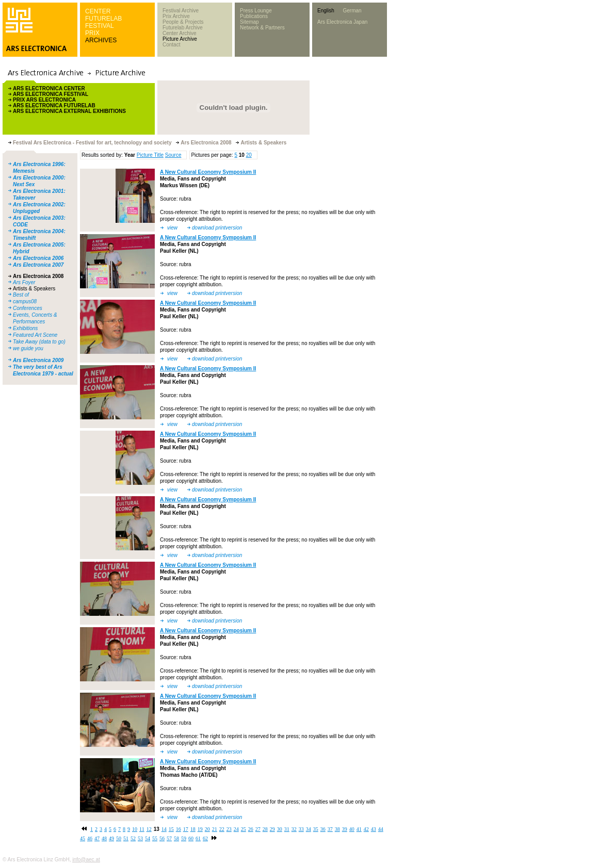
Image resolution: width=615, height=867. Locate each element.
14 (164, 829)
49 (111, 838)
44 (380, 829)
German (352, 10)
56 (162, 838)
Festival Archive (181, 10)
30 (279, 829)
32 (294, 829)
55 (154, 838)
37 (330, 829)
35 (315, 829)
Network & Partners (262, 27)
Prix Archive (176, 16)
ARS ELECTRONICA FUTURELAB (54, 105)
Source (173, 155)
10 (134, 829)
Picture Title (150, 155)
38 (337, 829)
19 (200, 829)
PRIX (92, 33)
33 (301, 829)
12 (149, 829)
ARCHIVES (101, 40)
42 (366, 829)
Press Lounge (256, 10)
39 (344, 829)
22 (221, 829)
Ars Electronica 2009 (38, 360)
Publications (254, 16)
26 (250, 829)
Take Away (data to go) (39, 342)
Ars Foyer (24, 282)
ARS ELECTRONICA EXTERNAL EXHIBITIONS (69, 111)
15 (171, 829)
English (325, 10)
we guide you (28, 348)
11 (141, 829)
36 (323, 829)
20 (249, 155)
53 (140, 838)
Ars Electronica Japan (342, 22)
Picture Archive (180, 39)
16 (178, 829)
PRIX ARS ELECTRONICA (44, 100)
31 (286, 829)
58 (176, 838)
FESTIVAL (99, 25)
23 (229, 829)
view (172, 228)
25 (243, 829)
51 (125, 838)
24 (236, 829)
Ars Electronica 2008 (38, 276)
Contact (171, 44)
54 (147, 838)
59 (183, 838)
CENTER (97, 11)
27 (258, 829)
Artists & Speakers (34, 288)
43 (373, 829)
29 (272, 829)
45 (82, 838)
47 (97, 838)
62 (205, 838)
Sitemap (249, 22)
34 (308, 829)
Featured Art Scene (35, 335)
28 (265, 829)
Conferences (27, 308)
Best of (21, 295)
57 (169, 838)
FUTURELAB (103, 18)
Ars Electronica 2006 (38, 258)
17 (185, 829)
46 (89, 838)
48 (104, 838)
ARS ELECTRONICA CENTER (49, 88)
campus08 (25, 301)
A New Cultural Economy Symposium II (208, 172)
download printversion (217, 228)
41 (359, 829)
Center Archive (180, 33)
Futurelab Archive (183, 27)
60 (190, 838)
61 (198, 838)
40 (351, 829)
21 (214, 829)
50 (118, 838)
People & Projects (183, 22)
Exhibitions (25, 328)
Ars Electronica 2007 (38, 265)
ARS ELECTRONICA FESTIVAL (50, 94)
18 (193, 829)
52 (133, 838)
